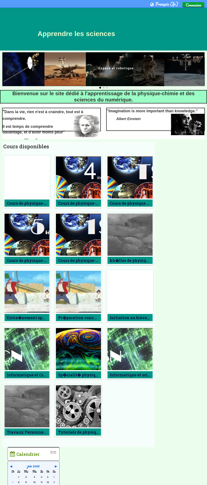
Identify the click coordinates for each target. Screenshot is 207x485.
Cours (169, 237)
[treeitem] (181, 230)
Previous (7, 72)
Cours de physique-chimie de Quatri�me (97, 203)
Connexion (193, 4)
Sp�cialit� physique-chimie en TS (92, 374)
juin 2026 (181, 161)
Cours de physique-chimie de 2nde (40, 203)
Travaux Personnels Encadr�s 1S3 (41, 432)
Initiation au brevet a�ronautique (142, 317)
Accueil (165, 230)
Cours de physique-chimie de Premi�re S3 (98, 260)
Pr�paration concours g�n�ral (89, 317)
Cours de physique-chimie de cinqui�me (47, 260)
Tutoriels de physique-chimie (86, 432)
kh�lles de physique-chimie (136, 260)
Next (199, 72)
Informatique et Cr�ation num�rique (44, 374)
